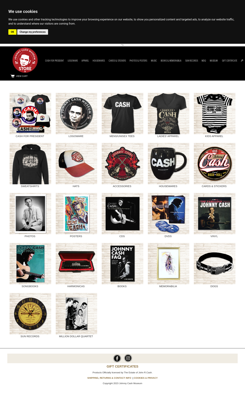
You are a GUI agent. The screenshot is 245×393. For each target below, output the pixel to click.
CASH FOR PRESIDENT (30, 136)
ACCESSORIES (122, 186)
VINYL (214, 236)
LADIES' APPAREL (168, 136)
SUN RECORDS (30, 336)
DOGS (214, 286)
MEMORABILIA (168, 286)
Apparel (85, 60)
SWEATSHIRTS (30, 186)
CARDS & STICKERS (214, 186)
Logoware (73, 60)
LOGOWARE (76, 136)
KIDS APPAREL (214, 136)
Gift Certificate (229, 60)
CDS (122, 236)
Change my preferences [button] (33, 32)
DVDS (168, 236)
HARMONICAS (76, 286)
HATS (76, 186)
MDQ (204, 60)
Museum (214, 60)
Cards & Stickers (117, 60)
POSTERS (76, 236)
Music (154, 60)
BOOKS (122, 286)
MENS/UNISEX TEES (122, 136)
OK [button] (12, 32)
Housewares (99, 60)
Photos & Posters (138, 60)
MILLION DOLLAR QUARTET (76, 336)
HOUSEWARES (168, 186)
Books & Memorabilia (171, 60)
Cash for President (54, 60)
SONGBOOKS (30, 286)
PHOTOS (30, 236)
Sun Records (191, 60)
